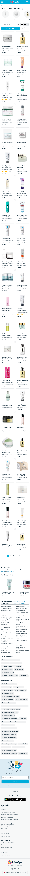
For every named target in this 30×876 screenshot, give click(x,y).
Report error (15, 559)
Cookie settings (5, 836)
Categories (4, 852)
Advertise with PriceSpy (8, 812)
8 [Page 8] (19, 555)
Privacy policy (5, 831)
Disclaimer (4, 828)
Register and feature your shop (10, 814)
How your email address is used (9, 785)
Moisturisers (10, 571)
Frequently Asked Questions (9, 819)
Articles (3, 850)
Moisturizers (5, 5)
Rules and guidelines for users (10, 826)
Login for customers (7, 817)
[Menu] (2, 2)
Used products (5, 855)
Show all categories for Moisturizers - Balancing (19, 602)
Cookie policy (5, 833)
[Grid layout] (22, 24)
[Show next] (22, 556)
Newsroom (4, 845)
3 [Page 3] (13, 555)
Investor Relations (6, 847)
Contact (3, 809)
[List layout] (24, 24)
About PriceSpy (5, 807)
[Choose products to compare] (23, 28)
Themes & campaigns (7, 842)
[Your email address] (15, 777)
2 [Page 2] (10, 555)
